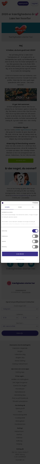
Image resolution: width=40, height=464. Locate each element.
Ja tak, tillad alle (20, 253)
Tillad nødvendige (20, 259)
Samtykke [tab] (7, 207)
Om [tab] (33, 207)
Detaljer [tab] (20, 207)
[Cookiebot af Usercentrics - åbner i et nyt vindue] (29, 203)
